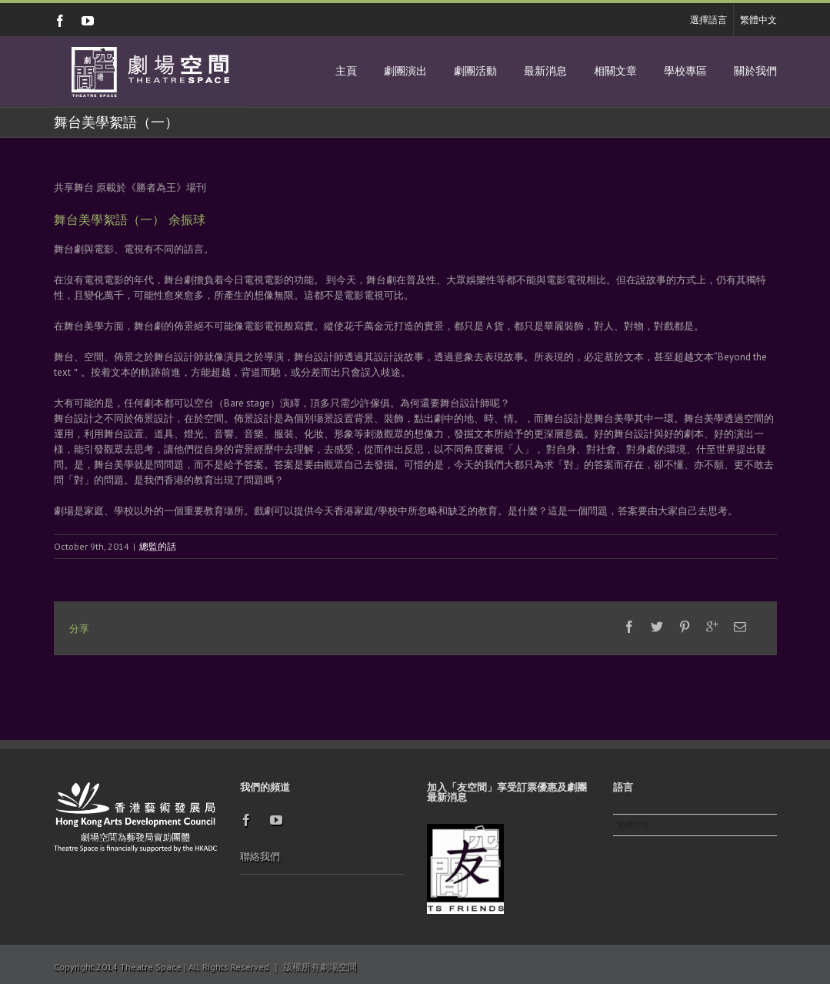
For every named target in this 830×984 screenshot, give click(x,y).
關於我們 (755, 71)
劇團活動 (475, 71)
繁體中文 (758, 19)
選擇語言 (708, 19)
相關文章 (615, 71)
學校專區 (685, 71)
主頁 (346, 71)
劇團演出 (405, 71)
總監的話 (157, 546)
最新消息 (545, 71)
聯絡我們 (260, 856)
